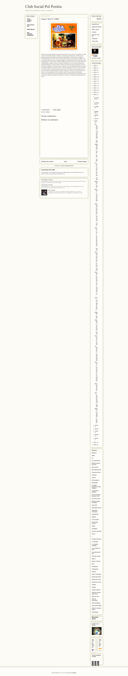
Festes (93, 526)
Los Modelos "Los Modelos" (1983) (96, 353)
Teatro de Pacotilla (96, 605)
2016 (95, 85)
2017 (95, 83)
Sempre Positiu (95, 55)
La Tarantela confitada (95, 545)
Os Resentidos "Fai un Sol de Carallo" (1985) (96, 133)
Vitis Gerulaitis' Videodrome (30, 34)
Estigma (94, 517)
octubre (97, 106)
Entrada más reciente (47, 161)
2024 (95, 68)
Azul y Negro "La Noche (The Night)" (96, 399)
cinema (94, 477)
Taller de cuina (95, 596)
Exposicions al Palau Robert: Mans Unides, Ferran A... (96, 214)
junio (96, 120)
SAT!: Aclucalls (51, 190)
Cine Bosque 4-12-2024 (46, 179)
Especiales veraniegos (94, 511)
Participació (95, 566)
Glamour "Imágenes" (96, 387)
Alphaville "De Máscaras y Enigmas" (96, 415)
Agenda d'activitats (96, 26)
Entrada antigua (82, 161)
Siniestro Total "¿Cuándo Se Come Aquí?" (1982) (96, 239)
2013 (95, 92)
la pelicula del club (96, 539)
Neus (93, 564)
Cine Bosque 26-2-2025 (48, 169)
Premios (94, 571)
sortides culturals (96, 589)
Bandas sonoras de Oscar (96, 464)
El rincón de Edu (96, 498)
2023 (95, 70)
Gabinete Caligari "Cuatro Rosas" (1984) (96, 152)
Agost (93, 455)
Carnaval (94, 475)
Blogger (74, 672)
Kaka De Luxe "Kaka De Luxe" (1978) (96, 326)
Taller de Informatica (94, 599)
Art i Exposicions (96, 460)
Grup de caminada (96, 531)
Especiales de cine (96, 507)
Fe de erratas (95, 519)
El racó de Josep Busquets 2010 (96, 495)
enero (96, 438)
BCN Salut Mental (96, 469)
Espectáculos (95, 514)
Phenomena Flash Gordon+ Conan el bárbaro (96, 372)
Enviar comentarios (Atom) (67, 165)
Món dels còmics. (96, 556)
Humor (93, 534)
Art (92, 458)
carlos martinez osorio (29, 20)
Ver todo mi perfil (96, 58)
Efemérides (95, 482)
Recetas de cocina (96, 582)
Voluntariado (95, 612)
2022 (95, 72)
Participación (95, 569)
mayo (96, 425)
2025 (95, 65)
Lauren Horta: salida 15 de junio (96, 304)
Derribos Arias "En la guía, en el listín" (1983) (96, 261)
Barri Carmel (95, 467)
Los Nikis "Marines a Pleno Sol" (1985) (96, 171)
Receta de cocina (96, 579)
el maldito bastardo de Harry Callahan (96, 487)
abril (96, 429)
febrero (97, 434)
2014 (95, 90)
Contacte (94, 32)
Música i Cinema (96, 561)
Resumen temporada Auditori (96, 195)
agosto (96, 115)
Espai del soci (95, 24)
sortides (94, 587)
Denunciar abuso (95, 617)
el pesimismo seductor (95, 491)
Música (48, 112)
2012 (95, 94)
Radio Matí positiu (96, 184)
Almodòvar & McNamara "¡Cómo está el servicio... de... (96, 284)
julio (96, 118)
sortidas (94, 584)
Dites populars (95, 480)
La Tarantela (95, 541)
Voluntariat (94, 38)
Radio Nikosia (31, 29)
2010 (95, 444)
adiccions (94, 452)
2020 (95, 76)
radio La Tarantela (96, 574)
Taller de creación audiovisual (96, 593)
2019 (95, 79)
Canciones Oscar (96, 472)
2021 (95, 74)
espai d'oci (94, 505)
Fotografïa (94, 528)
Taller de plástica (96, 603)
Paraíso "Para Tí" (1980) (96, 340)
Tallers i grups (95, 29)
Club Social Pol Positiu (43, 6)
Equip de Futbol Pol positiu (96, 502)
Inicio (65, 161)
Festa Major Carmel (95, 522)
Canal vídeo (95, 41)
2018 (95, 81)
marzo (96, 431)
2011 (95, 442)
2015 (95, 88)
